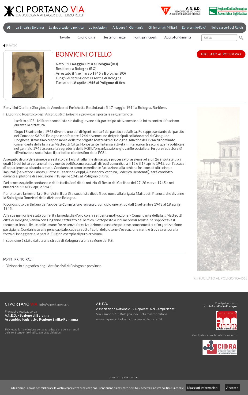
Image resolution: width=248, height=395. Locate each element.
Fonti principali (145, 37)
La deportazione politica (66, 27)
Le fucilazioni (98, 27)
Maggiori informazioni (202, 388)
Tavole (64, 37)
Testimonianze (114, 37)
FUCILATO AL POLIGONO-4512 (223, 278)
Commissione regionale (79, 204)
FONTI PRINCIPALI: (18, 259)
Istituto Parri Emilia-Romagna (220, 306)
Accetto (232, 388)
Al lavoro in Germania (128, 27)
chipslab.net (131, 377)
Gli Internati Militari (162, 27)
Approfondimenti (177, 37)
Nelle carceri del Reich (227, 27)
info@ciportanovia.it (54, 304)
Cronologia (86, 37)
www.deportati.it (149, 319)
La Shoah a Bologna (30, 27)
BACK (10, 45)
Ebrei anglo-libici (194, 27)
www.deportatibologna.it (114, 319)
